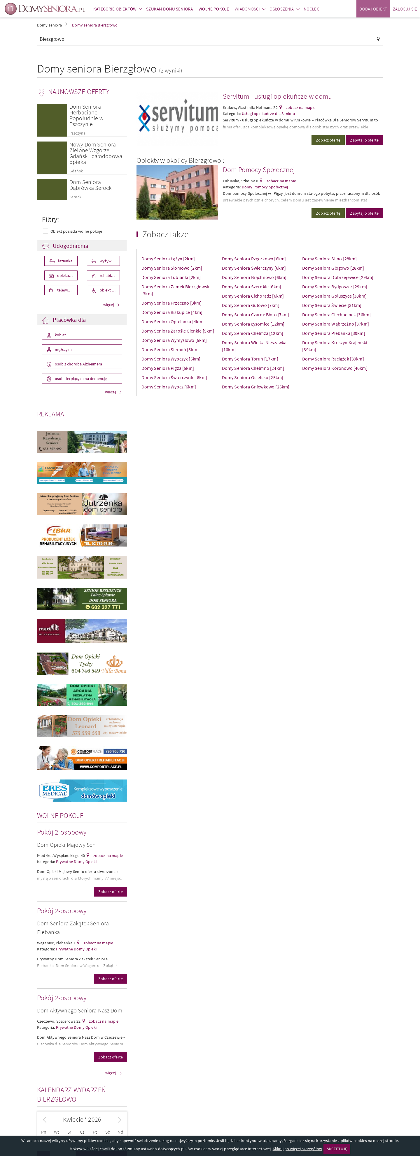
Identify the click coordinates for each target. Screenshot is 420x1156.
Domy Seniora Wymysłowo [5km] (174, 340)
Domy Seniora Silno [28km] (329, 258)
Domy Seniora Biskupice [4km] (171, 312)
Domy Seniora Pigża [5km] (167, 368)
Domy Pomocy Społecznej (265, 187)
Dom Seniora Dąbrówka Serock (90, 184)
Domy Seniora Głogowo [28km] (333, 268)
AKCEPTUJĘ (337, 1148)
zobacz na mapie (107, 855)
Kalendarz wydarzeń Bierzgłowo (71, 1094)
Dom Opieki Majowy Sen (66, 844)
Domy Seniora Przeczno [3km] (171, 303)
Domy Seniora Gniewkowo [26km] (256, 387)
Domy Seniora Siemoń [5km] (170, 349)
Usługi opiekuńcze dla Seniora (268, 113)
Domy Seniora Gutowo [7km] (250, 305)
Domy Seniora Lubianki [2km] (171, 277)
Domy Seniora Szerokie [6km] (251, 286)
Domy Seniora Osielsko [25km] (252, 377)
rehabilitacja (109, 275)
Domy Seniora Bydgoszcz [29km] (334, 286)
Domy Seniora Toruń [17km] (250, 359)
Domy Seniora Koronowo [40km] (334, 368)
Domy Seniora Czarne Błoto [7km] (255, 314)
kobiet (60, 334)
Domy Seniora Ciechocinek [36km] (336, 314)
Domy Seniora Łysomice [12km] (253, 324)
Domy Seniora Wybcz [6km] (168, 387)
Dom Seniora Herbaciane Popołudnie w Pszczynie (86, 115)
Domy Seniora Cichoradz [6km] (253, 296)
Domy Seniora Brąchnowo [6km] (254, 277)
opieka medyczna (67, 275)
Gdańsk (76, 171)
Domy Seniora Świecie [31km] (331, 305)
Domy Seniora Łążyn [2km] (168, 258)
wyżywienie (109, 261)
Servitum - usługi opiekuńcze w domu (277, 96)
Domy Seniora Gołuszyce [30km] (334, 296)
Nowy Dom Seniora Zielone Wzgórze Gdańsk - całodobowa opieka (95, 153)
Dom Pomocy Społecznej (259, 169)
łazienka (64, 261)
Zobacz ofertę (110, 891)
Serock (75, 197)
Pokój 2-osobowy (61, 832)
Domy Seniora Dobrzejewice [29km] (337, 277)
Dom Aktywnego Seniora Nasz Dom (79, 1010)
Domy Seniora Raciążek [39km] (333, 359)
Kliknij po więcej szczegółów (297, 1148)
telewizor (64, 290)
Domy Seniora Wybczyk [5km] (170, 359)
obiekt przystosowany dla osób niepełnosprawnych (109, 290)
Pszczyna (77, 133)
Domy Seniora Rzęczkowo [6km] (254, 258)
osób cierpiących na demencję (80, 378)
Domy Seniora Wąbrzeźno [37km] (335, 324)
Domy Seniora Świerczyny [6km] (254, 268)
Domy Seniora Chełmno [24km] (253, 368)
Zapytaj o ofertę (364, 140)
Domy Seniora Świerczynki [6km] (174, 377)
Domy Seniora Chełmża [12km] (252, 333)
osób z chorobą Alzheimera (78, 364)
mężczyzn (63, 349)
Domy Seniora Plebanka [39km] (333, 333)
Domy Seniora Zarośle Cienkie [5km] (177, 331)
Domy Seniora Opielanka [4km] (172, 321)
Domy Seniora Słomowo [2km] (171, 268)
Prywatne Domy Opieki (76, 861)
